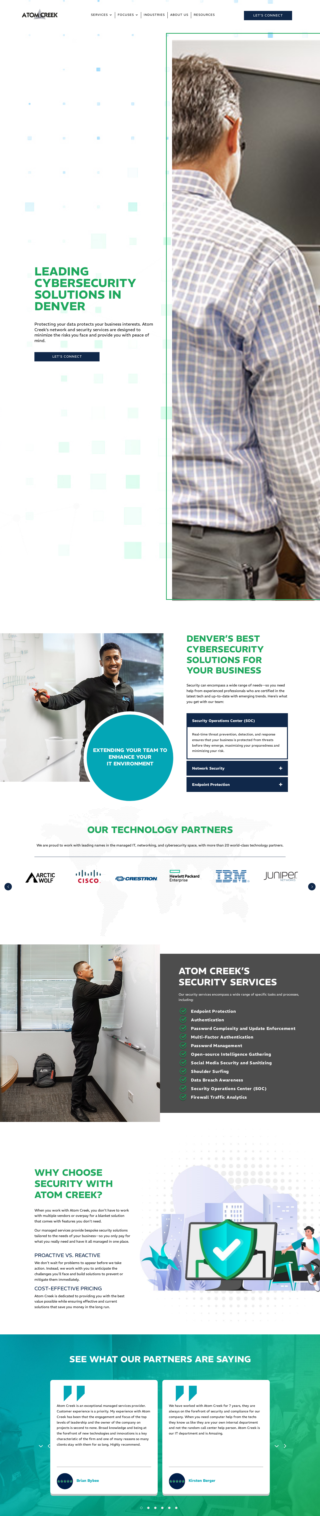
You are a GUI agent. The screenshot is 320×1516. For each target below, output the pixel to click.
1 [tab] (141, 1508)
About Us (179, 15)
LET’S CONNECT (268, 15)
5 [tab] (169, 1508)
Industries (154, 15)
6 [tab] (176, 1508)
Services (99, 15)
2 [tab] (148, 1508)
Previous (42, 1445)
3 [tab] (155, 1508)
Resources (204, 15)
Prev (8, 886)
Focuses (126, 15)
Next (278, 1445)
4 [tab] (162, 1508)
